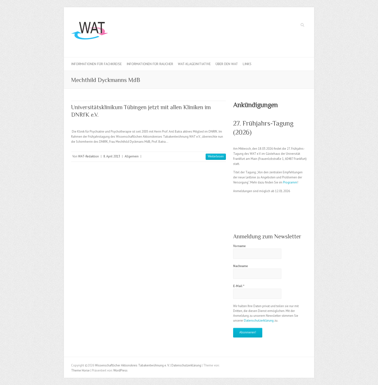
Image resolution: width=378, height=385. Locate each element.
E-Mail (238, 286)
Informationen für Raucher (150, 64)
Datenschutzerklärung (259, 320)
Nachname (240, 266)
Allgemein (132, 156)
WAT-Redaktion (88, 156)
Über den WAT (227, 64)
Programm (290, 182)
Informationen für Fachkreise (96, 64)
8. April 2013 (111, 156)
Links (247, 64)
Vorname (239, 246)
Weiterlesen (216, 156)
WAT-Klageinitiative (194, 64)
